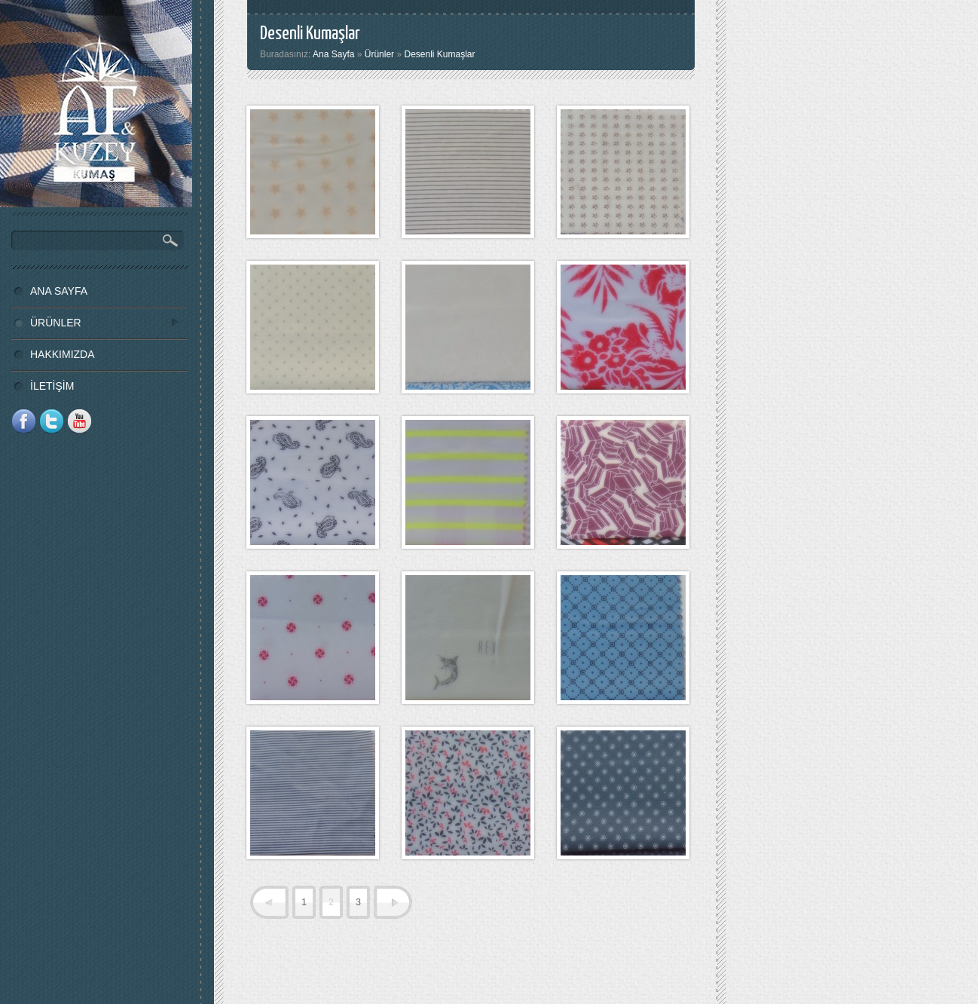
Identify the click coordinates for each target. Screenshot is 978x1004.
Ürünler (379, 54)
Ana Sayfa (333, 54)
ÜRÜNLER (95, 322)
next (393, 902)
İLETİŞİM (52, 386)
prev (269, 902)
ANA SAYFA (58, 291)
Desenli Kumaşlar (439, 54)
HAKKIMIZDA (62, 354)
